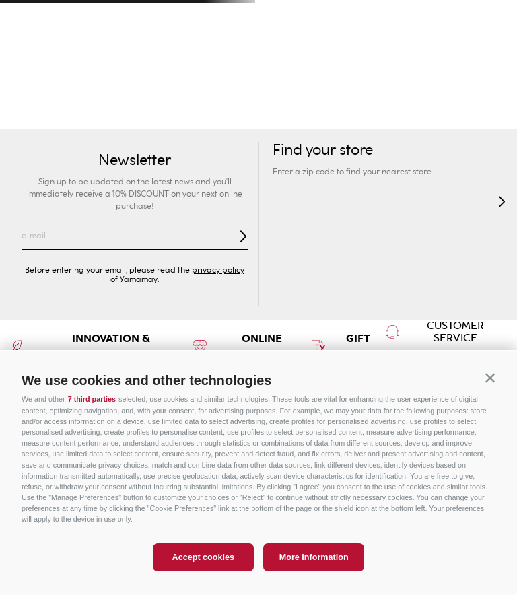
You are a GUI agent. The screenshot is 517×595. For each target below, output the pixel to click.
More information (314, 557)
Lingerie (375, 114)
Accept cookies (203, 557)
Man (129, 87)
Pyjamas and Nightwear (461, 114)
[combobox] (350, 54)
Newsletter (134, 160)
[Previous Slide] (25, 17)
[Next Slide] (491, 17)
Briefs (263, 114)
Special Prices (474, 87)
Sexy (129, 114)
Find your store (323, 150)
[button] (490, 378)
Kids (215, 87)
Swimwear (31, 114)
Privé (302, 87)
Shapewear (316, 114)
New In (86, 114)
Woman (43, 87)
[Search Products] (356, 53)
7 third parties (92, 399)
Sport (388, 87)
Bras (225, 114)
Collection (178, 114)
